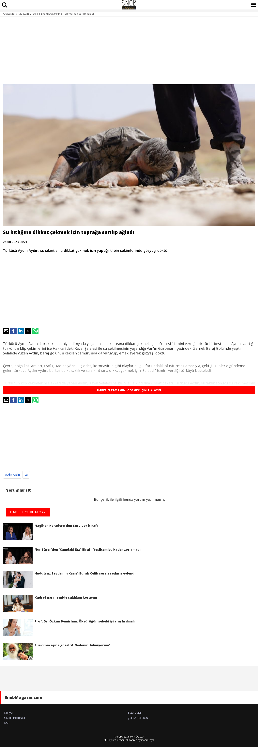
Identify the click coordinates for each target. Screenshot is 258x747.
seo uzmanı (118, 740)
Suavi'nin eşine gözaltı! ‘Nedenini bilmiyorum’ (56, 651)
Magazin (24, 13)
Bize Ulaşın (135, 712)
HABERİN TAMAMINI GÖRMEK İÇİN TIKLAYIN (129, 390)
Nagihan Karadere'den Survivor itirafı (50, 531)
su (26, 474)
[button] (6, 331)
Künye (8, 712)
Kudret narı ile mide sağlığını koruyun (50, 603)
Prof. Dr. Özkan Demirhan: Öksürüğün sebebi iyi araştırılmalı (69, 627)
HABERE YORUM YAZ (28, 512)
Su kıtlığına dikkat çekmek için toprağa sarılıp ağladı (63, 13)
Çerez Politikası (138, 718)
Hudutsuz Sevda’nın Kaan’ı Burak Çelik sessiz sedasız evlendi (69, 579)
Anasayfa (9, 13)
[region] (129, 48)
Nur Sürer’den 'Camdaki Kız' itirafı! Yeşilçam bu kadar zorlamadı (72, 555)
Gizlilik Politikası (14, 718)
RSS (6, 723)
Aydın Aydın (12, 474)
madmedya (147, 740)
